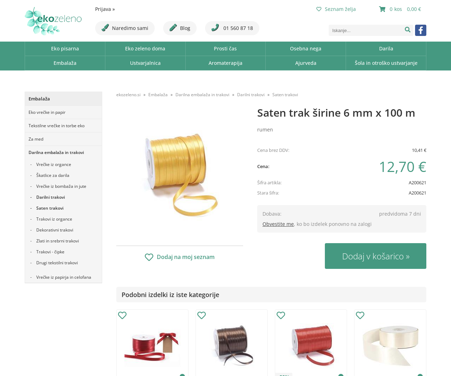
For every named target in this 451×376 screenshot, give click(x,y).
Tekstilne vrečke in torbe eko (57, 126)
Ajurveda (305, 63)
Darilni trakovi (50, 197)
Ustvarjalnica (145, 63)
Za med (36, 139)
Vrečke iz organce (53, 164)
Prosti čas (225, 48)
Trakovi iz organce (54, 219)
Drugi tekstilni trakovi (57, 263)
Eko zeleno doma (145, 48)
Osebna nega (305, 48)
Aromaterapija (225, 63)
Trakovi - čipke (50, 252)
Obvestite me (278, 224)
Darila (386, 48)
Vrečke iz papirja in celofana (63, 277)
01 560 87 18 (232, 27)
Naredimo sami (124, 27)
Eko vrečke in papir (47, 112)
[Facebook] (420, 30)
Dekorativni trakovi (54, 230)
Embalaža (65, 63)
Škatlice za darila (52, 175)
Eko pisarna (65, 48)
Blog (179, 27)
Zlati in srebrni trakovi (57, 241)
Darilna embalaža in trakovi (56, 152)
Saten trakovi (49, 208)
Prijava (105, 9)
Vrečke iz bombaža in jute (61, 186)
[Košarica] (401, 9)
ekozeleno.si (128, 95)
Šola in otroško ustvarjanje (386, 63)
